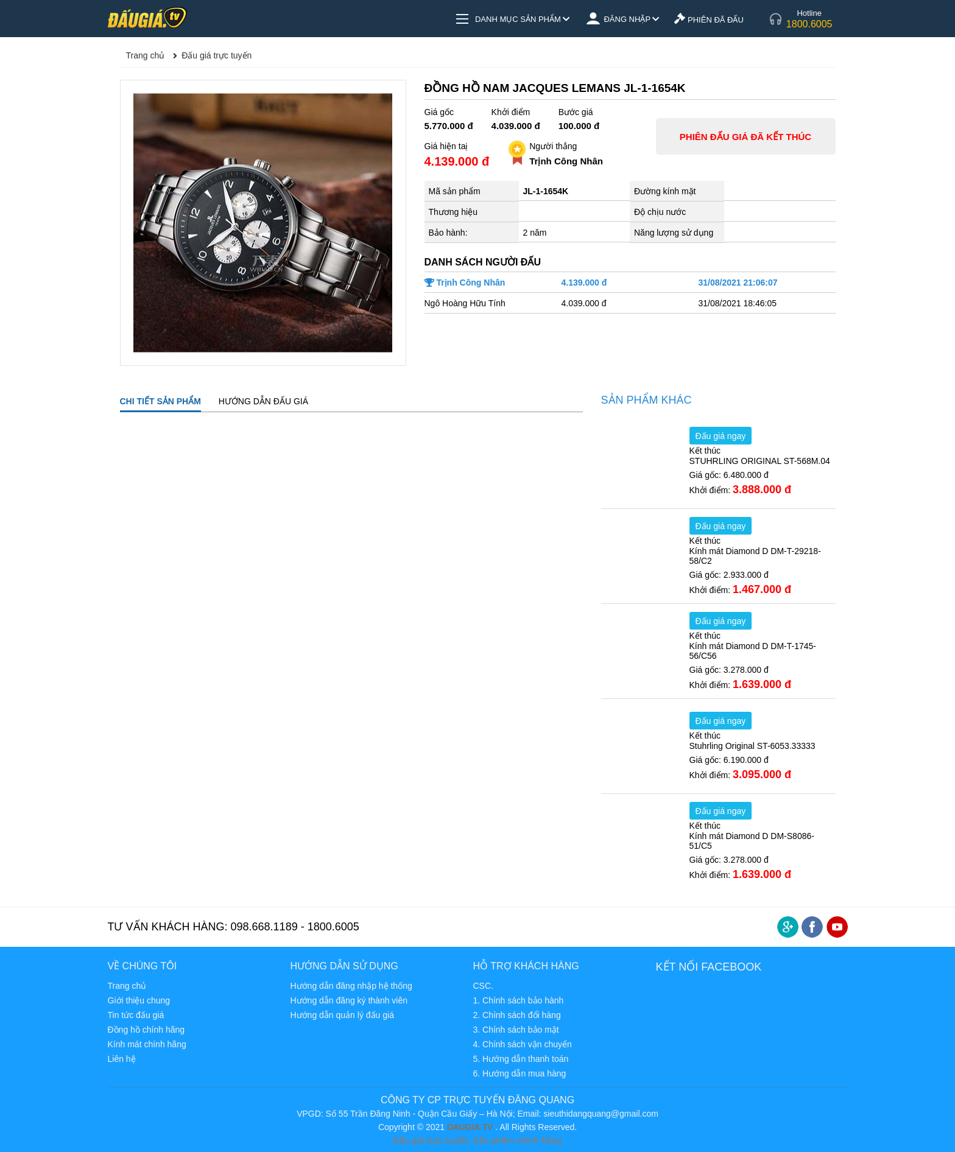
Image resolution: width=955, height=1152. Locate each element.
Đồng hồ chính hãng (146, 1029)
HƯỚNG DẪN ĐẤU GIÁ (263, 401)
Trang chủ (127, 986)
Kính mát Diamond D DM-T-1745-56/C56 (753, 651)
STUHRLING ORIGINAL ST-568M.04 (759, 461)
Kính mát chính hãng (147, 1044)
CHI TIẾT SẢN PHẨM (160, 401)
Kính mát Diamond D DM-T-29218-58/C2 (755, 556)
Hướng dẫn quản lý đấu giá (341, 1015)
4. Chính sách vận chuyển (522, 1044)
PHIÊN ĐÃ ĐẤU (708, 19)
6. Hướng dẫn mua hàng (519, 1073)
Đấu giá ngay (721, 436)
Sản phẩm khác (646, 400)
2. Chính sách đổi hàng (516, 1015)
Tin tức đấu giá (136, 1015)
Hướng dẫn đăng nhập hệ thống (351, 986)
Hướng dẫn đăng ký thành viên (348, 1000)
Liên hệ (122, 1059)
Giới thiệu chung (139, 1000)
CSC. (483, 986)
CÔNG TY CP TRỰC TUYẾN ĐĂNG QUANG (477, 1100)
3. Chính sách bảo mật (516, 1029)
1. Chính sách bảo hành (518, 1000)
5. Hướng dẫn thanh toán (520, 1059)
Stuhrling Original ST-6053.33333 (752, 746)
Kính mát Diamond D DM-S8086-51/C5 (751, 841)
